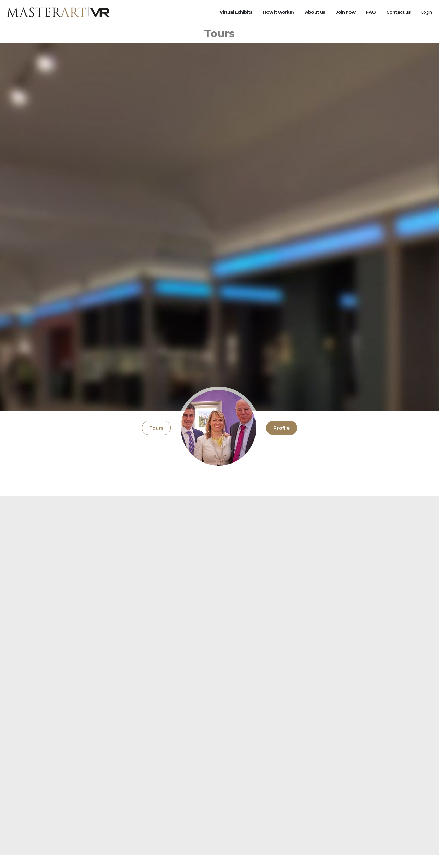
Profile (281, 428)
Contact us (398, 12)
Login (426, 12)
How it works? (278, 12)
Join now (345, 12)
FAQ (371, 12)
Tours (156, 428)
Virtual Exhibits (236, 12)
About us (315, 12)
